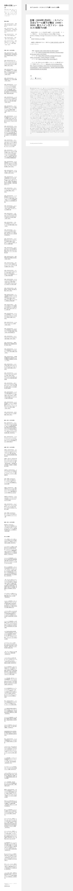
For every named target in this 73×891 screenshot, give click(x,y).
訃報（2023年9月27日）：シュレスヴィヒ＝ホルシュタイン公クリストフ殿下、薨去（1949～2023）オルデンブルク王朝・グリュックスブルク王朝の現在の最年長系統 (10, 376)
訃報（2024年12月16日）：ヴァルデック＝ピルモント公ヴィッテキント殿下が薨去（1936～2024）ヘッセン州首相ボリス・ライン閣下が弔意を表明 (10, 273)
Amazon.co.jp (7, 886)
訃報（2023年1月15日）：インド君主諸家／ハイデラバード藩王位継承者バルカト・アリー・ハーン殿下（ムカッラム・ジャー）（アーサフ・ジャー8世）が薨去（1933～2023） (10, 405)
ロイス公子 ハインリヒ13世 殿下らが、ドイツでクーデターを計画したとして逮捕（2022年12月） (10, 768)
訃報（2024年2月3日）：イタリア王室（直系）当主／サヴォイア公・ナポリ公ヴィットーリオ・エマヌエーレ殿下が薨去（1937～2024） (10, 367)
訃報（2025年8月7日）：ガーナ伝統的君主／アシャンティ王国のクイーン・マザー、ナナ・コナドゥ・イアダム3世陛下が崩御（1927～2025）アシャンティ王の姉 (10, 109)
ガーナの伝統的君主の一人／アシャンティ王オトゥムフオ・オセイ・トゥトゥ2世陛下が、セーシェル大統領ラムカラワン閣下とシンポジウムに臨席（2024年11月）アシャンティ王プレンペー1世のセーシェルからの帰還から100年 (10, 693)
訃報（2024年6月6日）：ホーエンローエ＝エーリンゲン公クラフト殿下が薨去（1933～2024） (10, 337)
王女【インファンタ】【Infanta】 (40, 124)
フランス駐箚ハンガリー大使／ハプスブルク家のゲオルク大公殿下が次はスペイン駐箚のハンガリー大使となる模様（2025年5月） (10, 540)
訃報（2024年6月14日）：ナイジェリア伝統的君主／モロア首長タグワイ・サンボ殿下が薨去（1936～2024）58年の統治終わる (10, 330)
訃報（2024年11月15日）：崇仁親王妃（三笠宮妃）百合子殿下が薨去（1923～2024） (10, 289)
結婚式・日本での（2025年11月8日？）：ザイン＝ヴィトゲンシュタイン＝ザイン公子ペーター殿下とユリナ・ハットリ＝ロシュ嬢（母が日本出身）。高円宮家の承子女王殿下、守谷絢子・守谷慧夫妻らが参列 (10, 462)
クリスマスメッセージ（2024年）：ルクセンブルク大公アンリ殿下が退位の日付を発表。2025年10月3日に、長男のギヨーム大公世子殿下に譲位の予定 (10, 645)
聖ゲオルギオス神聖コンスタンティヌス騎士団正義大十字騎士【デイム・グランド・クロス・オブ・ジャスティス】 (47, 132)
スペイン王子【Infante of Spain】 (57, 103)
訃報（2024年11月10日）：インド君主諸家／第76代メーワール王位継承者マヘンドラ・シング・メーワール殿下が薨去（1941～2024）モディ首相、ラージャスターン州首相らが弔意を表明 (10, 297)
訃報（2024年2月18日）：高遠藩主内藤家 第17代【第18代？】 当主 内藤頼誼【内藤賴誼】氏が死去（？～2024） (10, 358)
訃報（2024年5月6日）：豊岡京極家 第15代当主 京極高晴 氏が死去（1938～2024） (10, 344)
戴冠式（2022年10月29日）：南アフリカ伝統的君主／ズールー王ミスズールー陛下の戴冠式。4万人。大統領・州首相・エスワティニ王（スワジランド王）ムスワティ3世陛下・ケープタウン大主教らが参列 (10, 793)
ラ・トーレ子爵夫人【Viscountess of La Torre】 (49, 119)
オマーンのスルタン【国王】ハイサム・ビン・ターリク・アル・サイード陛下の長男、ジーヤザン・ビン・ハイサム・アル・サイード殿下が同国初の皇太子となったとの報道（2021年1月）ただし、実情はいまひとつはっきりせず (10, 835)
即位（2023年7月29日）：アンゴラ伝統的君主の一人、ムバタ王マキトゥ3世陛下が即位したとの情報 (10, 740)
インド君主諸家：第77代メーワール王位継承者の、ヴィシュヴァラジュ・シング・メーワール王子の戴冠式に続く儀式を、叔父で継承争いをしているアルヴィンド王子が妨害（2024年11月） (10, 681)
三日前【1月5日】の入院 (56, 42)
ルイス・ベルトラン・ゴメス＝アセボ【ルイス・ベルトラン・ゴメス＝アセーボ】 (47, 120)
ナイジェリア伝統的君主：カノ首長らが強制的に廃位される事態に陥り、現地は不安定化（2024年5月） (10, 719)
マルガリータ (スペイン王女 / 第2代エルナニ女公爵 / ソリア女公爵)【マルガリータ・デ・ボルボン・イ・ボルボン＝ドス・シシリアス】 (47, 118)
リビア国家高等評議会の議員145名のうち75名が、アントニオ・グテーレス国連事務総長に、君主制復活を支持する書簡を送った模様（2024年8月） (10, 711)
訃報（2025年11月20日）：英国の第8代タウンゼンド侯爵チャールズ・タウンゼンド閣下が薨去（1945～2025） (10, 42)
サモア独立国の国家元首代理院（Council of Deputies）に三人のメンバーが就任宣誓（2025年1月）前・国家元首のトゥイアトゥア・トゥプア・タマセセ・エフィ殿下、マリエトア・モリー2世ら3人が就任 (10, 635)
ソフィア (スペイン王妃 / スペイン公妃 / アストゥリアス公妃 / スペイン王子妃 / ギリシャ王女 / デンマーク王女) (47, 106)
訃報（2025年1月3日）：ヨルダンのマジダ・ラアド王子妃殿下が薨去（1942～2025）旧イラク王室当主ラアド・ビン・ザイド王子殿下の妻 (10, 250)
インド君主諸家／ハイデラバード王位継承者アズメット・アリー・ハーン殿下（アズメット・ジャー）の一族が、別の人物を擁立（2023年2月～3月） (10, 760)
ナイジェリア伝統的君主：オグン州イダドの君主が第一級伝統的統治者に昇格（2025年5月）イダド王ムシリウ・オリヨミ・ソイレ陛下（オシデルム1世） (10, 560)
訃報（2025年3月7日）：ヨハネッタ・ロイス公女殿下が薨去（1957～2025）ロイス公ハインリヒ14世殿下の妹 (10, 207)
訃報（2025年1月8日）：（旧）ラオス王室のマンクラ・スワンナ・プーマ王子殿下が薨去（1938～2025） (10, 224)
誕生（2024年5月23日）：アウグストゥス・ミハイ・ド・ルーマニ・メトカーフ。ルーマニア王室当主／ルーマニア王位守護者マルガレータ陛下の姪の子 (10, 439)
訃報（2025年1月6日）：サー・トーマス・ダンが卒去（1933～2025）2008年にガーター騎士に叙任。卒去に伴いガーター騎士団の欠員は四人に (10, 232)
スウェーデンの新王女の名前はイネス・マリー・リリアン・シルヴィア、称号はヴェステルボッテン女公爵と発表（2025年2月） (10, 430)
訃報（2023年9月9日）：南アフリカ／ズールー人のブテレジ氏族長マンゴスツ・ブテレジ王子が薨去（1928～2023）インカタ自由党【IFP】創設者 (10, 385)
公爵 (38, 123)
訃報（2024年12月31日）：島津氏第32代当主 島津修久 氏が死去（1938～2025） (10, 258)
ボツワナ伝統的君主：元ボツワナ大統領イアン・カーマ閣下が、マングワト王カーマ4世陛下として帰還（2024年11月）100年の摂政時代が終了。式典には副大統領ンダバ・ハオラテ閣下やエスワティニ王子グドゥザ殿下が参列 (10, 670)
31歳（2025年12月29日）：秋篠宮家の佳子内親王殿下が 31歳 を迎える (10, 25)
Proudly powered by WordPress (36, 143)
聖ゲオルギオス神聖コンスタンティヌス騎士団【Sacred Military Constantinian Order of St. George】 (47, 130)
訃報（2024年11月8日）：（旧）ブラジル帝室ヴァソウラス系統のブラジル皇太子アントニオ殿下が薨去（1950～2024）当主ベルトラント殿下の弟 (10, 307)
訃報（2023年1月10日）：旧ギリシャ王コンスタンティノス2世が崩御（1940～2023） (10, 413)
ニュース (40, 88)
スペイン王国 (55, 102)
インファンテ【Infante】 (53, 90)
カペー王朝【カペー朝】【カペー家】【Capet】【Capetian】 (47, 93)
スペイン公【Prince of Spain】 (56, 100)
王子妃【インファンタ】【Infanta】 (48, 127)
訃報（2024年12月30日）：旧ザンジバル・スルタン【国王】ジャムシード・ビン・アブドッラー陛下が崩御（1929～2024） (10, 264)
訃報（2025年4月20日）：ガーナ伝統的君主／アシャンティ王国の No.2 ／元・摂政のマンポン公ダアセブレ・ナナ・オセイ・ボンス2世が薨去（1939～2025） (10, 164)
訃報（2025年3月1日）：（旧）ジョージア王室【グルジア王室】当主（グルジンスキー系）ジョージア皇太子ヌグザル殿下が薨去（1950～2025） (10, 216)
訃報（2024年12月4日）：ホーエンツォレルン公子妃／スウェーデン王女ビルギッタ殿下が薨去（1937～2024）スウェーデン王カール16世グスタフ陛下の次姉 (10, 282)
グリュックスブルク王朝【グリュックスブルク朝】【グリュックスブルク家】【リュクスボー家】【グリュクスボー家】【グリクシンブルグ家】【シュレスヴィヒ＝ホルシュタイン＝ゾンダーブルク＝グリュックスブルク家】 (47, 98)
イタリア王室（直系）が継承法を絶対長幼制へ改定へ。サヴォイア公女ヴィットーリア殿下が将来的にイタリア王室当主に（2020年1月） (10, 875)
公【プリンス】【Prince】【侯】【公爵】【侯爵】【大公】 (45, 122)
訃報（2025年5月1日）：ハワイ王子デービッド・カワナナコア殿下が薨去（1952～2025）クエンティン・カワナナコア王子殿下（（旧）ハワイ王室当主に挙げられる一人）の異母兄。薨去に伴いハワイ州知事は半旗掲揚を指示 (10, 154)
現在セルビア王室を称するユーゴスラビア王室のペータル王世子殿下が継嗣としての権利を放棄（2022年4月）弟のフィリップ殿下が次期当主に (10, 803)
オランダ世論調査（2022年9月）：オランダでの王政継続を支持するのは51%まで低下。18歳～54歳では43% (10, 783)
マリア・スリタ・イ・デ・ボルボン (48, 117)
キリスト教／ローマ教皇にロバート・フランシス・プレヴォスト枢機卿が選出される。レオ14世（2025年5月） (10, 595)
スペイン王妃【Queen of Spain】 (44, 103)
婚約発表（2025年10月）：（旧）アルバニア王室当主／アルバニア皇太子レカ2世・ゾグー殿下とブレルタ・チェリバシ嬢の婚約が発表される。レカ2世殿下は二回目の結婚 (10, 528)
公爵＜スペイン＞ (42, 123)
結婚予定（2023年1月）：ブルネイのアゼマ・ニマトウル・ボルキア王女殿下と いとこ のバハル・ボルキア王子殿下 (10, 498)
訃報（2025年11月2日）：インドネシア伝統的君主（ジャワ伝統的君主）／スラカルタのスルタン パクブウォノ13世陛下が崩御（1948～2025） (10, 72)
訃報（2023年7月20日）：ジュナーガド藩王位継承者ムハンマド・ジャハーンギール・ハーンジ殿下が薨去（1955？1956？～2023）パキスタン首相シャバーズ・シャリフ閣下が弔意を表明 (10, 395)
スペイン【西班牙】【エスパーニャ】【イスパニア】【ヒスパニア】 (47, 100)
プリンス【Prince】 (36, 114)
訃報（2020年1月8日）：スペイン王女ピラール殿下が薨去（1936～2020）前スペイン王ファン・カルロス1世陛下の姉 (46, 24)
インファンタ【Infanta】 (43, 90)
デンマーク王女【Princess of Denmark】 (55, 107)
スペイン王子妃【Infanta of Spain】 (37, 104)
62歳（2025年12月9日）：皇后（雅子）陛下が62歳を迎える (10, 38)
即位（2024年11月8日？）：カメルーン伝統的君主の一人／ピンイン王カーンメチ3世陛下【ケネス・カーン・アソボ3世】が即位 (10, 702)
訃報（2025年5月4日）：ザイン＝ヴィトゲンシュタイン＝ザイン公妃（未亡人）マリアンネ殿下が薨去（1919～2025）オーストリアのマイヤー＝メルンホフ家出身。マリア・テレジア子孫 (10, 143)
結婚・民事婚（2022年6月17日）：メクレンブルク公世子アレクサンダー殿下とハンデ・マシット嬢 (10, 514)
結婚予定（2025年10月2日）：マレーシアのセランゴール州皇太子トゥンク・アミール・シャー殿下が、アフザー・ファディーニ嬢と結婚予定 (10, 472)
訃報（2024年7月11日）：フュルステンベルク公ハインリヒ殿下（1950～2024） (10, 323)
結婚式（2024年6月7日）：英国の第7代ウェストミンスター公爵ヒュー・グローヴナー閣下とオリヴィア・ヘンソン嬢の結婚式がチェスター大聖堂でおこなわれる (10, 490)
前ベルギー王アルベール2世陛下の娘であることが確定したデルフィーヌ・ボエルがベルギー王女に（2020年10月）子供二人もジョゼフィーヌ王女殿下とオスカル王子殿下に (10, 857)
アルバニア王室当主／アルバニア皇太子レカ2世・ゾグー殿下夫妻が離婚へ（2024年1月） (10, 726)
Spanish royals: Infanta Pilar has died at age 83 (46, 50)
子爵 (47, 123)
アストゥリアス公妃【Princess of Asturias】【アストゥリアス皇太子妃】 (49, 89)
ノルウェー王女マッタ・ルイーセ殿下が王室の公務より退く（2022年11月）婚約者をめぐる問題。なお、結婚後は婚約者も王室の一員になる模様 (10, 775)
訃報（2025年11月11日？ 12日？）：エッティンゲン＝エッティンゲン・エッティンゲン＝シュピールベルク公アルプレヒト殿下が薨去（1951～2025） (10, 63)
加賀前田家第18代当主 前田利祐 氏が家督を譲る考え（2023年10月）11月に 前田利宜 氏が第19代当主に (10, 733)
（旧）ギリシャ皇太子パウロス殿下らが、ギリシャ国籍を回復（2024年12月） (10, 653)
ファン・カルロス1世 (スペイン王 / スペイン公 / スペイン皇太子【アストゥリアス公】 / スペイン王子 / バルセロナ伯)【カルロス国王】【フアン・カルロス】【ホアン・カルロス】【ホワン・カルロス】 (47, 112)
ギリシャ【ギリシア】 (47, 94)
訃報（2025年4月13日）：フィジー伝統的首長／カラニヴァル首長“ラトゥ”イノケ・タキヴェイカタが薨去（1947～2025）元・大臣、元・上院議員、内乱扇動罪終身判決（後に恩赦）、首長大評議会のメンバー (10, 180)
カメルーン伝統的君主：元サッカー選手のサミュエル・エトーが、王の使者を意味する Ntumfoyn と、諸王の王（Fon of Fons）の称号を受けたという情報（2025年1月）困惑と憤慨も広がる (10, 604)
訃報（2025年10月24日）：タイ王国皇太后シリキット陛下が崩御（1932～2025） (10, 79)
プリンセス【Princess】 (44, 114)
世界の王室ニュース (10, 6)
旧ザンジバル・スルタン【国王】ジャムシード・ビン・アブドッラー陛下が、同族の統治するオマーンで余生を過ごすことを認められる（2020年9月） (10, 866)
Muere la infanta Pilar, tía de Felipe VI (47, 59)
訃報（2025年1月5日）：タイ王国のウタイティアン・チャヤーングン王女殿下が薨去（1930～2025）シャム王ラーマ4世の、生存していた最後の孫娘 (10, 241)
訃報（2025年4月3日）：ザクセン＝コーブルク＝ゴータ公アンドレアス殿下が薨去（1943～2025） (10, 190)
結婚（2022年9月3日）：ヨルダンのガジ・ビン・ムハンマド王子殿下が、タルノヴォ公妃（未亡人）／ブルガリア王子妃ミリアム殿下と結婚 (10, 506)
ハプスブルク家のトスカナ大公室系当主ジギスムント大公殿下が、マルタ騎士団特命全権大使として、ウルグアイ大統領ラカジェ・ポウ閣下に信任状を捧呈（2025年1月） (10, 614)
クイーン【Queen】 (37, 97)
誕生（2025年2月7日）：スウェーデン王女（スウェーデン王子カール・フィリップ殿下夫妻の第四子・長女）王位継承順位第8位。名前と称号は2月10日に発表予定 (10, 425)
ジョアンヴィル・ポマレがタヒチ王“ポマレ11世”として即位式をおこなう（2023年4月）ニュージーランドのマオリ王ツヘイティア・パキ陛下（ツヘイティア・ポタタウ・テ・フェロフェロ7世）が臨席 (10, 750)
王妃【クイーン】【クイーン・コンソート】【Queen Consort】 (49, 126)
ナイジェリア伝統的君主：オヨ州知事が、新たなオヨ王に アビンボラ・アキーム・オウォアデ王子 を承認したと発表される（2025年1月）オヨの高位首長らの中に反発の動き (10, 624)
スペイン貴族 (58, 104)
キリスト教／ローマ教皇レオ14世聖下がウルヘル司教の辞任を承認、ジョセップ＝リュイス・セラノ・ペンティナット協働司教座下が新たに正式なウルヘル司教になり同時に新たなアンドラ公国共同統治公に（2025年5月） (10, 550)
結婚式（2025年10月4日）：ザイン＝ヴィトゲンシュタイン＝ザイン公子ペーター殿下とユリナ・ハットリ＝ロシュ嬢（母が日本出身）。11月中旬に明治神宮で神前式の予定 (10, 453)
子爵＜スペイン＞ (51, 123)
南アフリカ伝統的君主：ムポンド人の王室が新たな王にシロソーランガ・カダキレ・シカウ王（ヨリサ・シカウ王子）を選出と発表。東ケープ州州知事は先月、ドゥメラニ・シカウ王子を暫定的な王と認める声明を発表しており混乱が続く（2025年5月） (10, 571)
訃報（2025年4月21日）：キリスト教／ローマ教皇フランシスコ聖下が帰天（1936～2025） (10, 171)
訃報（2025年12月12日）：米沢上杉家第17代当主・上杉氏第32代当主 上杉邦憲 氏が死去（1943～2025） (10, 30)
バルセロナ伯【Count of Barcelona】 (50, 108)
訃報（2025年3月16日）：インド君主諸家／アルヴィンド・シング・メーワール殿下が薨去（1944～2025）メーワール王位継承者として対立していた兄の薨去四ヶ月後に (10, 199)
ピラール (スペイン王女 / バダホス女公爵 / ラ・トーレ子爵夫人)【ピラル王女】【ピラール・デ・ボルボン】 (47, 109)
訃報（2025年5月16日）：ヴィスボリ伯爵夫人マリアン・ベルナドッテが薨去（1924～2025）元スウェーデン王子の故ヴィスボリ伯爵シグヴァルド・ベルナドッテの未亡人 (10, 119)
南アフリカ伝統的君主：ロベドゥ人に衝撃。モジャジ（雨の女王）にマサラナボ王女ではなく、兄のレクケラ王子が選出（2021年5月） (10, 812)
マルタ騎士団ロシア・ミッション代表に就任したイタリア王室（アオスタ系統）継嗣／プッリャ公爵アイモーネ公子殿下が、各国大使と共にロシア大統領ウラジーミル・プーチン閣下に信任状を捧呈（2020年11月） (10, 846)
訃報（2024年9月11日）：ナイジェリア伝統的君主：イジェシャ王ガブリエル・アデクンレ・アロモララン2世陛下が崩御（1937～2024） (10, 316)
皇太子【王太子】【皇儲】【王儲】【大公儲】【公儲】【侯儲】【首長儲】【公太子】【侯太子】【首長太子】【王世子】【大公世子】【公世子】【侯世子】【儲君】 (47, 128)
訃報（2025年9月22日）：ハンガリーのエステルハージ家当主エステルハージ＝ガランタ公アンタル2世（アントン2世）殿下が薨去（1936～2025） (10, 100)
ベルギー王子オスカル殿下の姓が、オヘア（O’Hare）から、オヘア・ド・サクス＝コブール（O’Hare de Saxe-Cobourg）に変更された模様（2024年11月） (10, 660)
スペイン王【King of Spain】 (47, 102)
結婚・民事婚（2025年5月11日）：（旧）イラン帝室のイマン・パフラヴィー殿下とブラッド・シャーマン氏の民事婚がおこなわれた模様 (10, 481)
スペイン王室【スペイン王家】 (50, 104)
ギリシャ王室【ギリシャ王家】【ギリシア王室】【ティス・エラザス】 (47, 95)
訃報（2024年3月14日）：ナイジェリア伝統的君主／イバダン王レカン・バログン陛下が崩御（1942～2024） (10, 350)
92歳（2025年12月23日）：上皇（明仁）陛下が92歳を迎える (10, 35)
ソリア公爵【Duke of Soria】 (41, 107)
